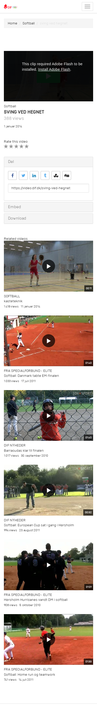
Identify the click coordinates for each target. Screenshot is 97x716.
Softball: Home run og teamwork (29, 674)
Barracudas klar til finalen (24, 450)
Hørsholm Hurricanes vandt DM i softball (36, 599)
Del (11, 162)
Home (12, 23)
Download (17, 218)
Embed (14, 207)
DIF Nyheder (15, 445)
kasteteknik (13, 301)
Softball (29, 23)
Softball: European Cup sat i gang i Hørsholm (39, 525)
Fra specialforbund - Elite (28, 370)
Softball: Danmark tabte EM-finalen (31, 375)
